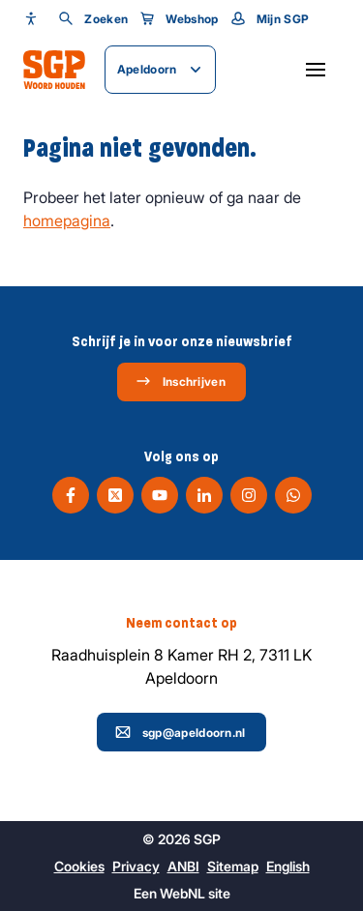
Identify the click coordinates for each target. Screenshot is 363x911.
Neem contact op (181, 623)
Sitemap (232, 866)
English (288, 866)
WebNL (182, 893)
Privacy (136, 866)
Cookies (79, 866)
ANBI (183, 866)
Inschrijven (181, 381)
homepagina (66, 220)
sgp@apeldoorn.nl (180, 732)
